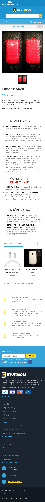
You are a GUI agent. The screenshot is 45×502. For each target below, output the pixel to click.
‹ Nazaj (40, 27)
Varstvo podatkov (9, 411)
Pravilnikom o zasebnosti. (23, 359)
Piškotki (6, 415)
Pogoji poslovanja (9, 408)
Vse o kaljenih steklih (10, 430)
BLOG (5, 452)
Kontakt (6, 404)
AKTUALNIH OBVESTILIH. (30, 199)
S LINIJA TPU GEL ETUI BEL (32, 271)
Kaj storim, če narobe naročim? (14, 433)
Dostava (6, 440)
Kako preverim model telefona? (14, 426)
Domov (6, 27)
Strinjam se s (8, 359)
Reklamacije (7, 459)
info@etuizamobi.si (15, 482)
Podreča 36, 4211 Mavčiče (12, 468)
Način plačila (7, 444)
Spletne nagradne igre (11, 455)
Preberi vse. (31, 387)
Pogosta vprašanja (9, 448)
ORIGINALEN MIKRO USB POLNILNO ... (12, 271)
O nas (5, 400)
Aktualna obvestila (9, 419)
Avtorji (4, 493)
